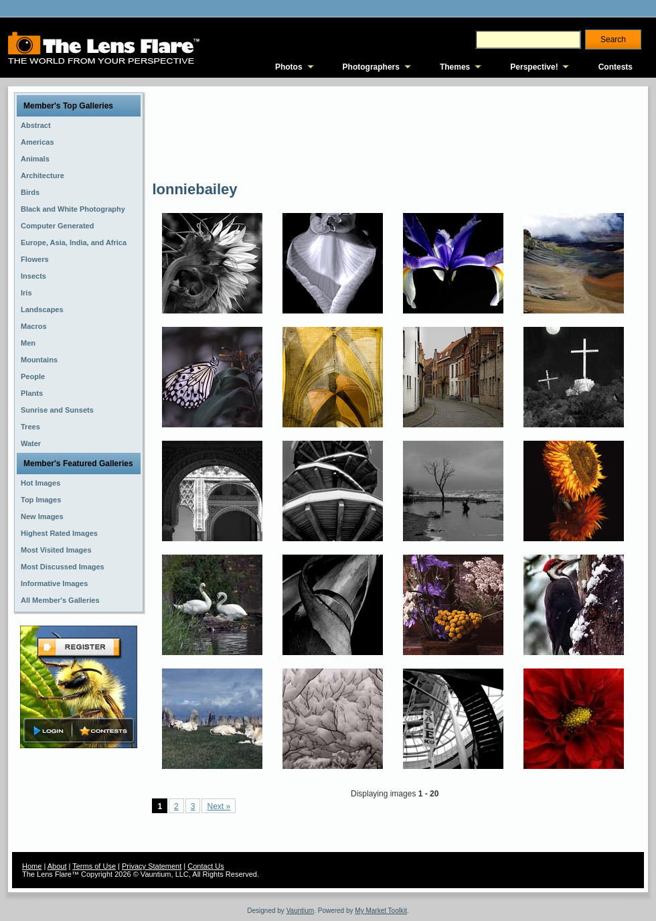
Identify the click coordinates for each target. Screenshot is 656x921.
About (57, 866)
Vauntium (300, 910)
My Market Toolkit (381, 910)
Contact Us (205, 866)
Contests (615, 67)
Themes (455, 67)
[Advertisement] (201, 132)
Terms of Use (94, 866)
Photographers (371, 67)
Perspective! (534, 67)
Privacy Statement (151, 866)
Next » (218, 806)
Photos (289, 67)
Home (32, 866)
